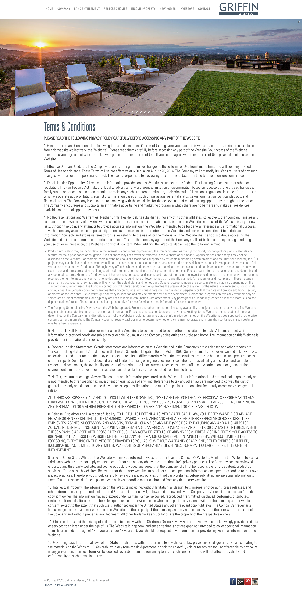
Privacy (48, 585)
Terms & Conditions (65, 585)
